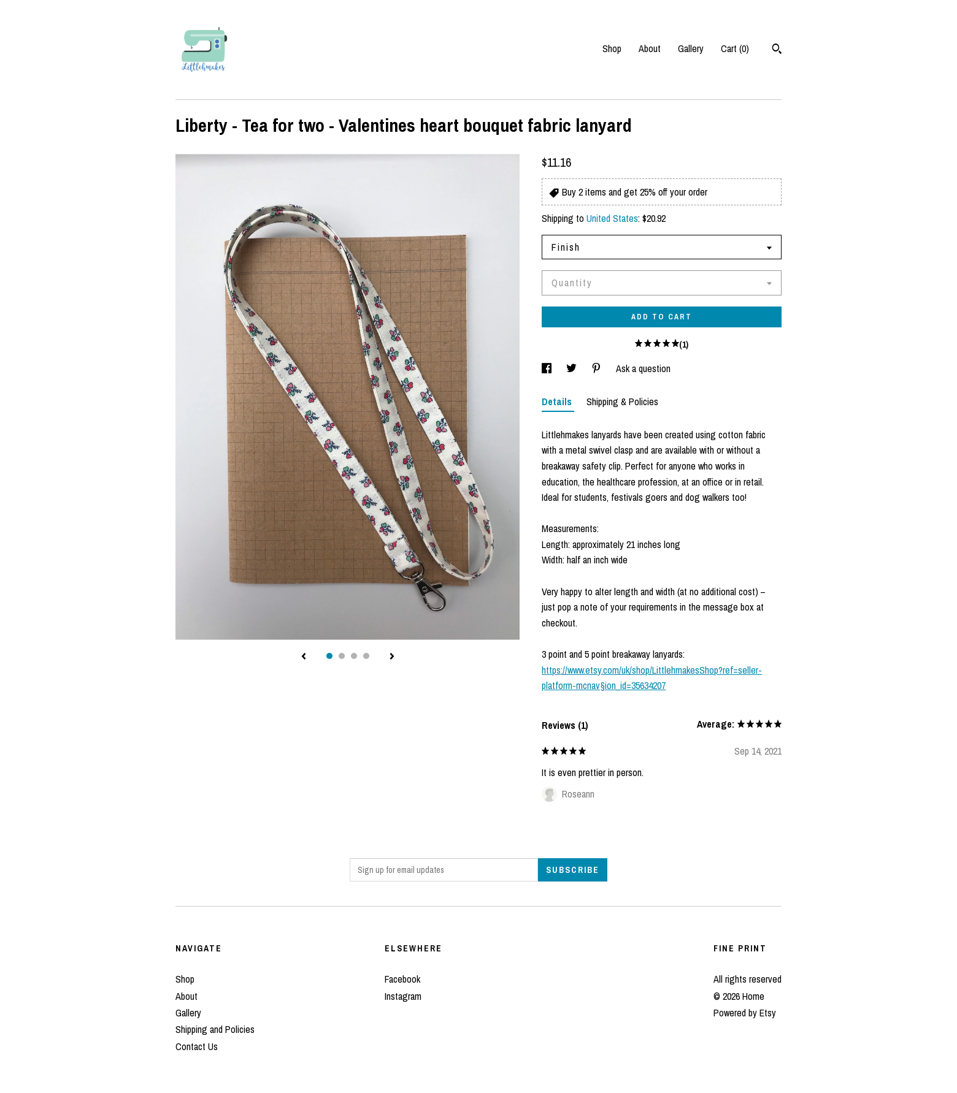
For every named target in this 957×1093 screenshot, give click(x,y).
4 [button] (366, 656)
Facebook (402, 979)
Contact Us (196, 1046)
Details (558, 401)
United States (612, 218)
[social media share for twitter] (572, 368)
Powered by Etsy (744, 1012)
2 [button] (342, 656)
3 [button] (354, 656)
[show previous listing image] (304, 657)
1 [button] (329, 656)
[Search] (777, 50)
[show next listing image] (392, 657)
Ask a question (643, 368)
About (650, 48)
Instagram (403, 996)
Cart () (735, 48)
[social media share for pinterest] (597, 368)
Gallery (691, 48)
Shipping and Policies (215, 1029)
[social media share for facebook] (548, 368)
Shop (611, 48)
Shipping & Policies (622, 401)
